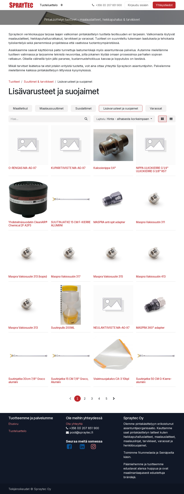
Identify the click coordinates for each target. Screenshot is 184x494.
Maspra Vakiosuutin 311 (150, 222)
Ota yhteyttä (74, 424)
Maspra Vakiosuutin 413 (151, 276)
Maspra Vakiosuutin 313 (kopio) (27, 276)
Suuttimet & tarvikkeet (39, 81)
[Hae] (86, 118)
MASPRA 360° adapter (150, 327)
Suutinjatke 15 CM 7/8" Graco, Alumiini (69, 380)
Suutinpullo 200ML (63, 327)
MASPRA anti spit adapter (109, 222)
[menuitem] (48, 5)
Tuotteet (14, 81)
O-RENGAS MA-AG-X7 (22, 167)
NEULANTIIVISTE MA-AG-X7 (111, 327)
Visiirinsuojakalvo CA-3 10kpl (111, 378)
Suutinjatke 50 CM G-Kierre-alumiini (154, 380)
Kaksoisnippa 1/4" (104, 167)
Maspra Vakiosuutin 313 (23, 327)
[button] (124, 118)
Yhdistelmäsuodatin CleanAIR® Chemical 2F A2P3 (27, 223)
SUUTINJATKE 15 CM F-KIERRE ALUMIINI (71, 223)
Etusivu (13, 424)
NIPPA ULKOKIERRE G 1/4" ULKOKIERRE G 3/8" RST (152, 169)
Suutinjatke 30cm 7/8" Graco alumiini (26, 380)
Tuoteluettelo (17, 431)
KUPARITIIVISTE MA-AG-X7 (68, 167)
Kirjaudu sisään (138, 5)
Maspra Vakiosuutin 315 (108, 276)
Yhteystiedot (164, 5)
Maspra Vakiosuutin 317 (65, 276)
